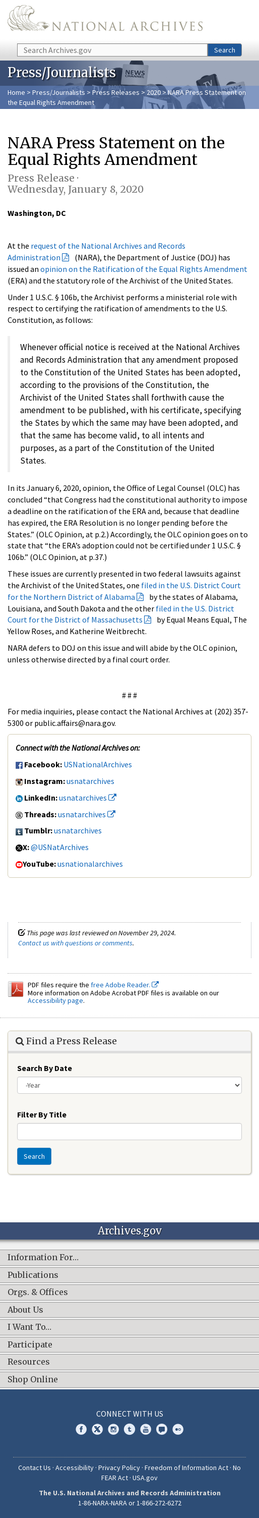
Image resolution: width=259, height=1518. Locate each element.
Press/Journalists (58, 92)
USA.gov (145, 1477)
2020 (154, 92)
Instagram (113, 1429)
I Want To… (29, 1327)
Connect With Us (129, 1414)
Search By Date (44, 1068)
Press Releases (116, 92)
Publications (33, 1275)
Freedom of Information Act (186, 1467)
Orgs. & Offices (38, 1292)
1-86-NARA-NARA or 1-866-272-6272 (129, 1502)
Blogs (162, 1429)
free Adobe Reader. (125, 984)
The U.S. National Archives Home (105, 21)
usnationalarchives (90, 864)
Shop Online (33, 1379)
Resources (29, 1362)
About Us (25, 1310)
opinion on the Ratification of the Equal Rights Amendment (143, 269)
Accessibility (74, 1467)
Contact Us (34, 1467)
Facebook (81, 1429)
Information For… (43, 1257)
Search (224, 49)
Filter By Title (42, 1114)
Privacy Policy (119, 1467)
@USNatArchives (60, 847)
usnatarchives (90, 781)
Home (16, 92)
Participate (30, 1345)
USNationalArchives (97, 764)
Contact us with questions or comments (75, 942)
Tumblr (129, 1429)
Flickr (178, 1429)
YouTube (146, 1429)
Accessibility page (55, 1000)
